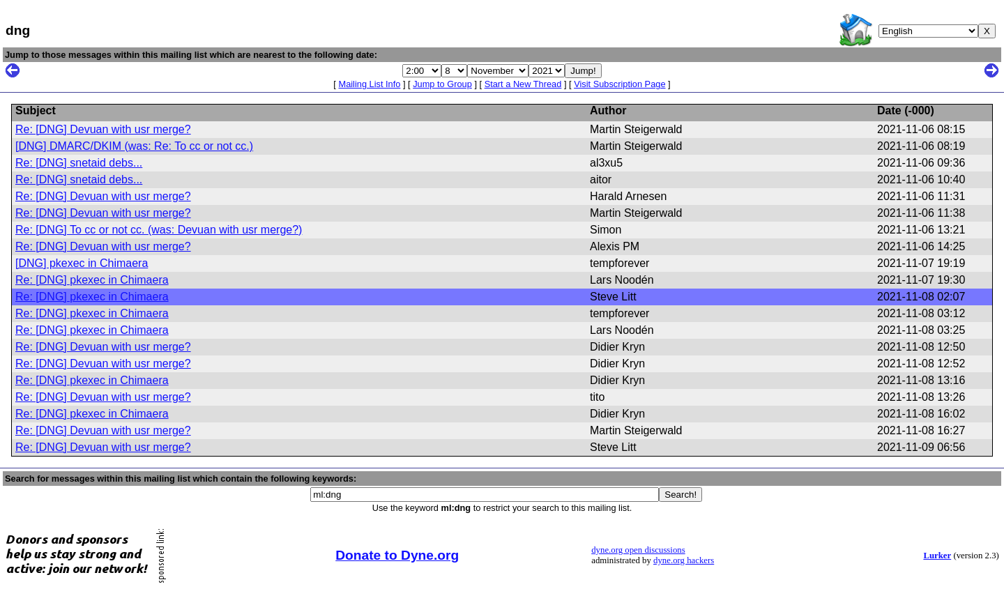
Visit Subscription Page (619, 84)
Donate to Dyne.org (397, 555)
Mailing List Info (369, 84)
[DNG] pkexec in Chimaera (81, 263)
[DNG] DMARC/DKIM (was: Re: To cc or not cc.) (134, 146)
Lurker (937, 555)
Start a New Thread (523, 84)
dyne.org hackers (683, 560)
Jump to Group (442, 84)
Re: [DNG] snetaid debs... (78, 163)
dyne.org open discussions (638, 550)
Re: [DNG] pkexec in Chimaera (92, 280)
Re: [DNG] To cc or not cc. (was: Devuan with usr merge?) (158, 230)
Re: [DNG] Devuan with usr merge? (103, 129)
